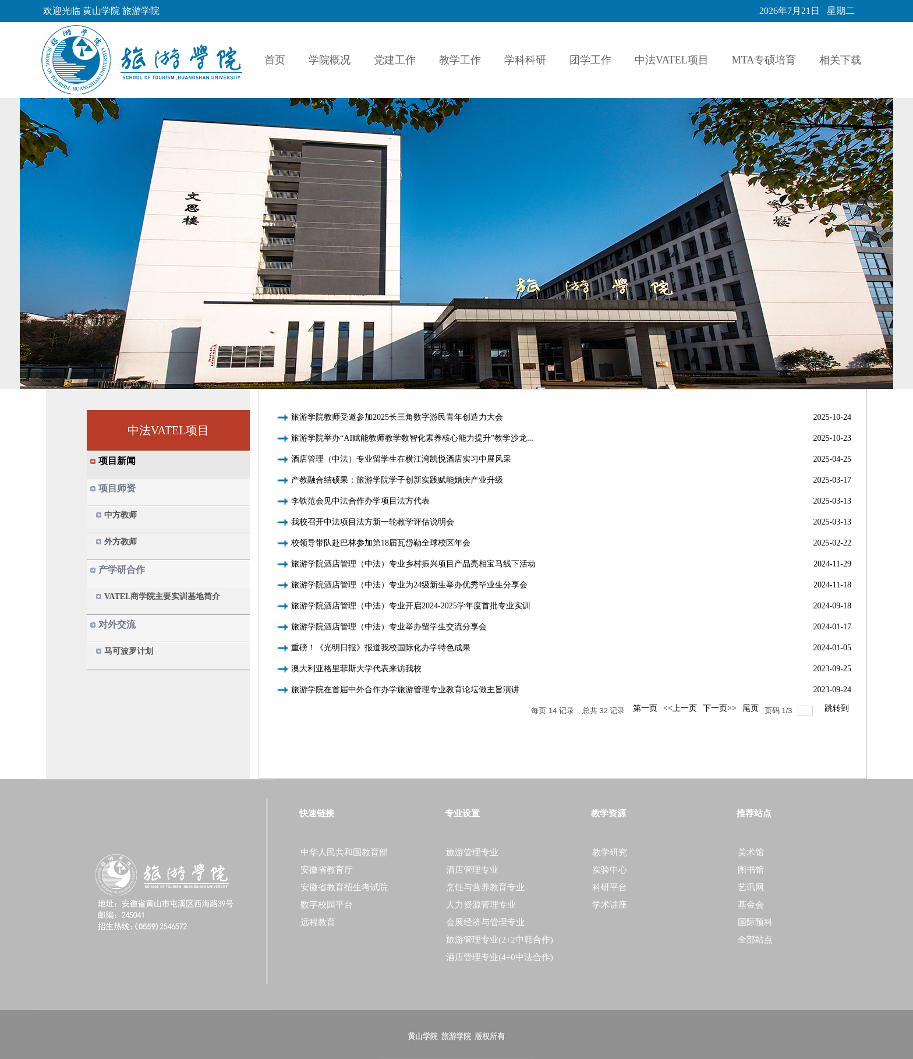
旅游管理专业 (472, 852)
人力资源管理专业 (481, 904)
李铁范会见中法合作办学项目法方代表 (360, 501)
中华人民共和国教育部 (344, 852)
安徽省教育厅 (326, 869)
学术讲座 (609, 904)
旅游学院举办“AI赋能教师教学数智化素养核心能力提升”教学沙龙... (412, 438)
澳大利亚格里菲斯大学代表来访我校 (356, 668)
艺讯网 (751, 887)
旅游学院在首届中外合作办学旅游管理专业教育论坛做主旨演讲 (405, 689)
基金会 (751, 904)
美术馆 (751, 852)
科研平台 (609, 887)
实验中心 (609, 869)
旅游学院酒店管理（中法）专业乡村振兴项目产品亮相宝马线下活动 (413, 563)
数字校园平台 (326, 904)
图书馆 (751, 869)
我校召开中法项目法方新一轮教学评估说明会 (372, 522)
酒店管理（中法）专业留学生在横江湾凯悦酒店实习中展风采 (401, 459)
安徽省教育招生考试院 (344, 887)
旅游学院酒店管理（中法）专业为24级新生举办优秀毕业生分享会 (409, 584)
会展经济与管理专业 (485, 922)
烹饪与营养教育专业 (485, 887)
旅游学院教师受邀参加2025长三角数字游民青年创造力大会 (397, 417)
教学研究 (609, 852)
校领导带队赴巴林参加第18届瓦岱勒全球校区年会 (380, 543)
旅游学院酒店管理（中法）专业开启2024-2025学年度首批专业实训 (410, 605)
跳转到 (837, 708)
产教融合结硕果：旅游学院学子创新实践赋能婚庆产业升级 (397, 480)
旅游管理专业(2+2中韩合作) (499, 939)
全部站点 (755, 939)
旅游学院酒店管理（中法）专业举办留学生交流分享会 (389, 626)
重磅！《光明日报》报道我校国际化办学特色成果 (380, 647)
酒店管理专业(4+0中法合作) (499, 957)
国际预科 (755, 922)
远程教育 (317, 922)
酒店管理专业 (472, 869)
